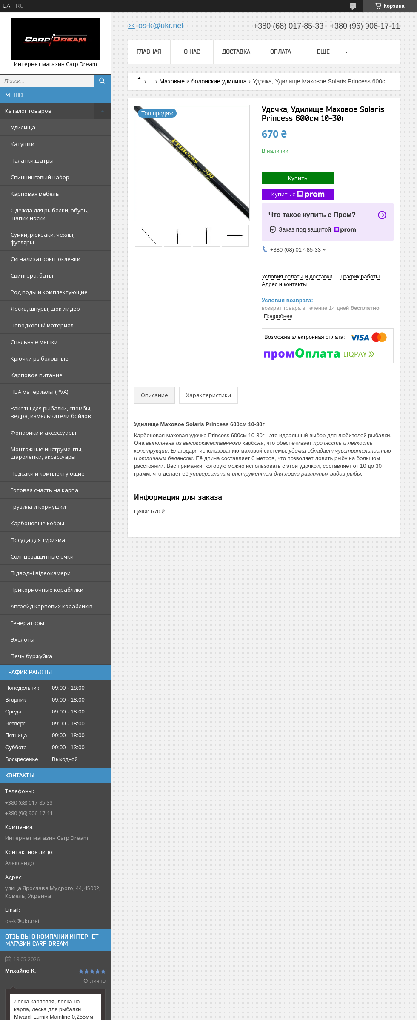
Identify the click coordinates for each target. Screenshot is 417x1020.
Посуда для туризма (38, 540)
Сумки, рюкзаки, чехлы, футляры (42, 238)
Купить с (298, 194)
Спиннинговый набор (40, 177)
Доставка (236, 51)
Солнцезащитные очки (42, 556)
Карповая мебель (35, 194)
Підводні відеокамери (41, 573)
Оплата (280, 51)
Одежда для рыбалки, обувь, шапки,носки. (50, 214)
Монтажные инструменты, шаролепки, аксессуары (47, 453)
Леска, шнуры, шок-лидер (45, 308)
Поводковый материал (42, 325)
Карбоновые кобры (37, 523)
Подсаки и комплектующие (48, 473)
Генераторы (27, 623)
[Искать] (102, 80)
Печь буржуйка (31, 656)
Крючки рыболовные (40, 358)
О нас (192, 51)
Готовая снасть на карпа (44, 490)
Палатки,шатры (32, 160)
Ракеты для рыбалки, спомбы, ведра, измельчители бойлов (51, 412)
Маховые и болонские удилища (203, 81)
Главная (149, 51)
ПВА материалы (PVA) (39, 391)
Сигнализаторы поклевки (45, 259)
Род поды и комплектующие (49, 292)
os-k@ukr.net (22, 921)
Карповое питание (37, 375)
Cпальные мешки (34, 342)
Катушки (22, 144)
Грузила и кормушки (38, 506)
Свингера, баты (32, 275)
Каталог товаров (28, 111)
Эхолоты (22, 639)
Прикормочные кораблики (47, 589)
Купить (298, 178)
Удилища (23, 127)
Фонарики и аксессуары (43, 432)
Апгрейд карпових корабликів (52, 606)
